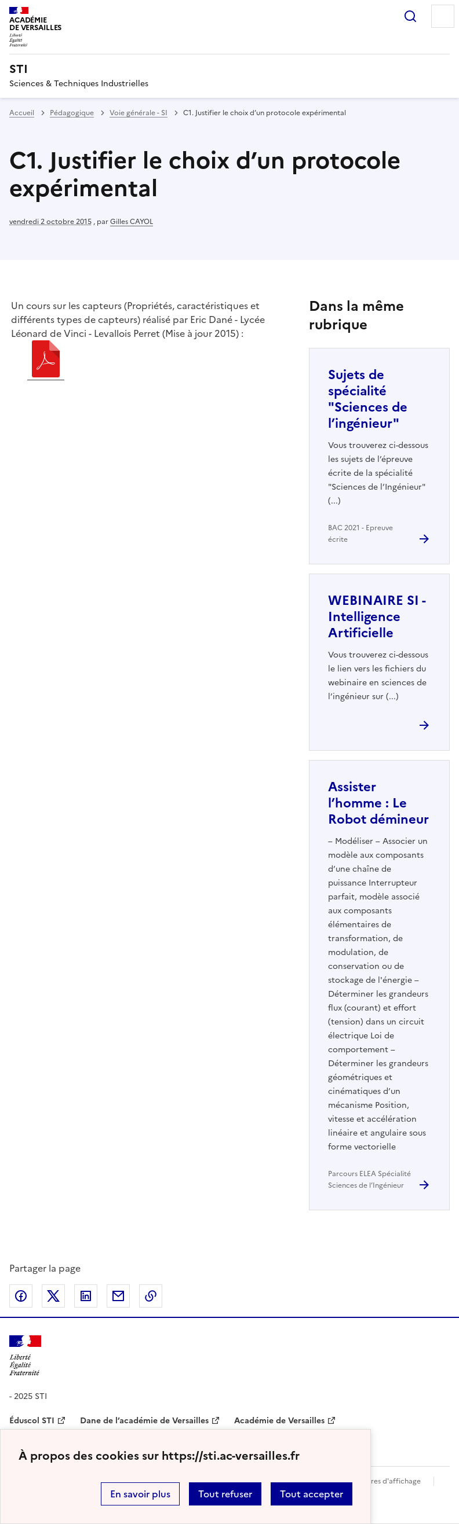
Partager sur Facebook (20, 1296)
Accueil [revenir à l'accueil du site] (21, 113)
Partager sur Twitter (53, 1296)
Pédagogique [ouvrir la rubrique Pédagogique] (72, 113)
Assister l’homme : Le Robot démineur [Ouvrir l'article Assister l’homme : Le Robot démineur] (378, 803)
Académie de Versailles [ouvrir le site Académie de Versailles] (279, 1421)
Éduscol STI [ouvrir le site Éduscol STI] (31, 1421)
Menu (442, 16)
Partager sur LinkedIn (85, 1296)
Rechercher (410, 16)
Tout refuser (225, 1494)
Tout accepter (311, 1494)
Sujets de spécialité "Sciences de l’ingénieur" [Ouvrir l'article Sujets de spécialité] (367, 399)
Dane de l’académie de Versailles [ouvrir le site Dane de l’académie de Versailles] (144, 1421)
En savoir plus (140, 1494)
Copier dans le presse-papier (150, 1296)
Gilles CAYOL (131, 221)
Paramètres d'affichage (382, 1481)
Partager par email (118, 1296)
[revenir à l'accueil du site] (229, 69)
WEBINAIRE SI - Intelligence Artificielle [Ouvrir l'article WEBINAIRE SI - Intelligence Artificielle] (376, 616)
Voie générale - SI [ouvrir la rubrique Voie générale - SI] (138, 113)
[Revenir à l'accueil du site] (25, 1355)
